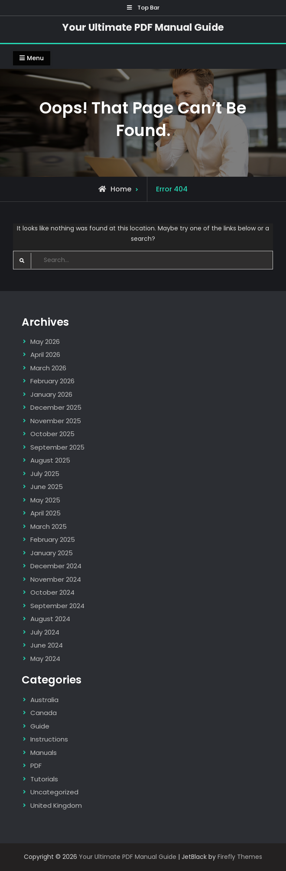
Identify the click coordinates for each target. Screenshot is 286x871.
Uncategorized (54, 792)
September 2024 (57, 605)
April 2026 (45, 354)
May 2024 (45, 658)
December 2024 (55, 565)
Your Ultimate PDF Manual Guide (143, 27)
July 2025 (44, 473)
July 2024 (44, 632)
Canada (43, 712)
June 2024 (46, 645)
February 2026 (52, 380)
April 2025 (45, 513)
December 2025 (55, 407)
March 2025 (48, 526)
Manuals (43, 752)
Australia (44, 699)
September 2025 (57, 447)
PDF (36, 765)
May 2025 (45, 500)
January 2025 (51, 552)
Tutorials (44, 779)
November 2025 (55, 420)
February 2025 (52, 539)
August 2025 (50, 460)
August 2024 (50, 618)
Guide (39, 726)
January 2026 (51, 394)
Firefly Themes (240, 856)
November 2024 (55, 579)
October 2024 (52, 592)
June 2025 (46, 486)
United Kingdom (56, 805)
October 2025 (52, 433)
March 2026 (48, 367)
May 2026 (45, 341)
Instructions (49, 739)
